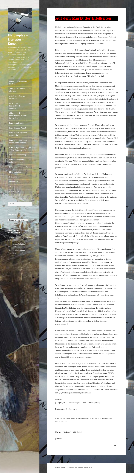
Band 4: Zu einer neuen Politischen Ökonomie (18, 141)
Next (116, 445)
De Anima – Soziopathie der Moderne (15, 105)
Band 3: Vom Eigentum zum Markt (18, 134)
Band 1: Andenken (16, 123)
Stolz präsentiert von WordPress (79, 468)
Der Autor (13, 177)
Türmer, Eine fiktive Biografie (17, 90)
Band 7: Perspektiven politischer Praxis (17, 161)
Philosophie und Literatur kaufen (19, 82)
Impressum (13, 182)
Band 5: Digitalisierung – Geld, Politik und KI (18, 148)
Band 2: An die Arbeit (17, 128)
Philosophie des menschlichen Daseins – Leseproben (18, 115)
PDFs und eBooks (16, 172)
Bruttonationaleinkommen (79, 148)
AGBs (11, 187)
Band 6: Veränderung (17, 155)
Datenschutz (14, 191)
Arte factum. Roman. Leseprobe (17, 97)
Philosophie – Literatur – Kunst (18, 39)
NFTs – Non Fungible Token (19, 167)
